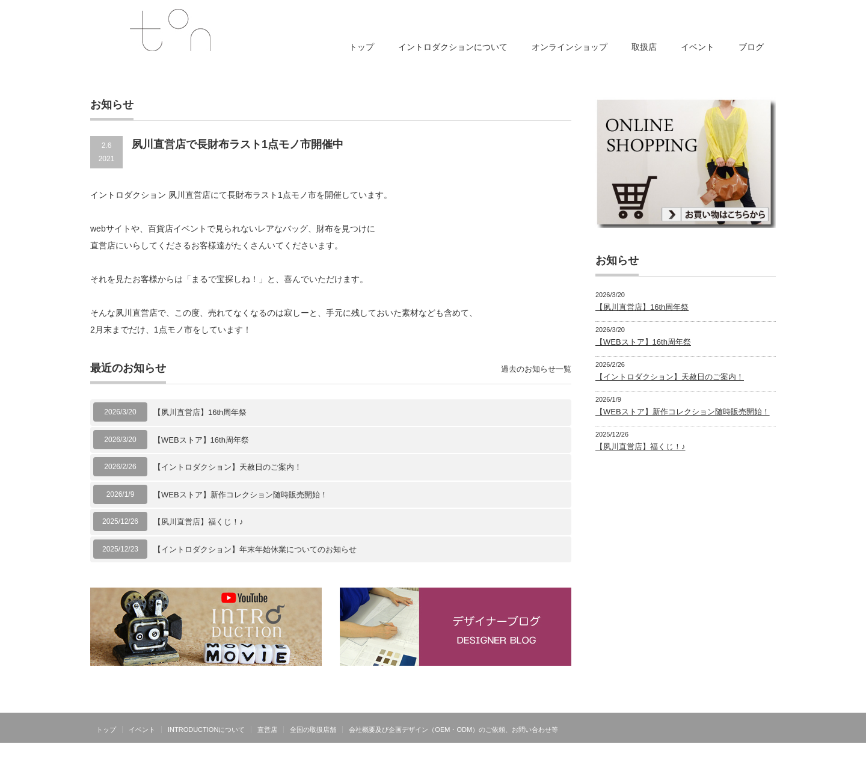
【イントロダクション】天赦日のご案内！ (227, 467)
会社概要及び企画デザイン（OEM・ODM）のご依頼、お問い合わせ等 (453, 729)
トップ (361, 47)
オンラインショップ (569, 47)
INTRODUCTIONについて (206, 729)
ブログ (751, 47)
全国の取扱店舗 (313, 729)
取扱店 (644, 47)
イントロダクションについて (453, 47)
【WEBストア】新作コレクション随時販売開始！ (240, 494)
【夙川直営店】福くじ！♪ (198, 521)
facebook (768, 729)
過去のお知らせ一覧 (536, 368)
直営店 (267, 729)
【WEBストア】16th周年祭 (201, 439)
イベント (697, 47)
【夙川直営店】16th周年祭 (200, 412)
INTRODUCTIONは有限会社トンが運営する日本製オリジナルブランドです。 (651, 756)
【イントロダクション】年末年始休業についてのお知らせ (255, 549)
